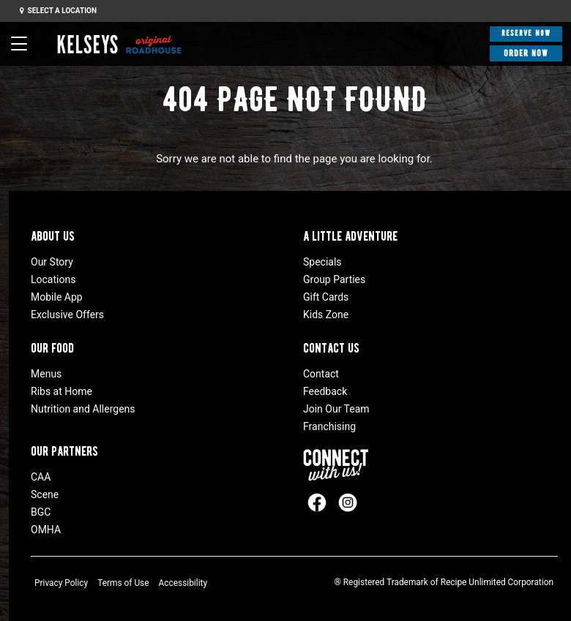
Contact (321, 374)
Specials (322, 262)
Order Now (526, 53)
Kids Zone (325, 314)
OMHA (46, 529)
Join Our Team (336, 409)
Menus (46, 374)
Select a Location (58, 11)
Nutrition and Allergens (83, 409)
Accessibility (183, 583)
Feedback (325, 391)
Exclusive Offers (67, 314)
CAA (41, 477)
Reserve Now (526, 33)
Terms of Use (123, 583)
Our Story (52, 262)
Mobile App (57, 297)
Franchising (329, 426)
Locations (53, 279)
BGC (41, 512)
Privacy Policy (61, 583)
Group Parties (334, 279)
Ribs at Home (61, 391)
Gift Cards (325, 297)
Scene (45, 494)
